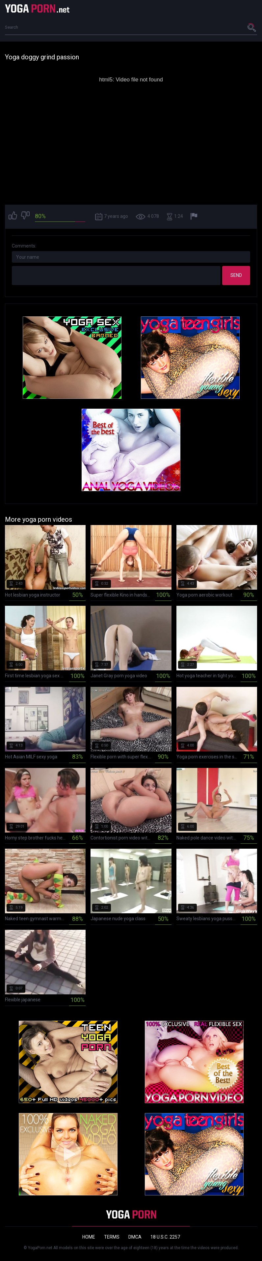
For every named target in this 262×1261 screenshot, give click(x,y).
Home (88, 1237)
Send (236, 275)
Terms (111, 1237)
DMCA (135, 1237)
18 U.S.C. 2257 (165, 1237)
